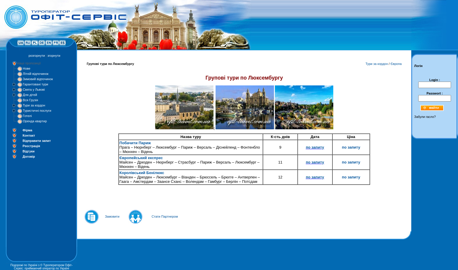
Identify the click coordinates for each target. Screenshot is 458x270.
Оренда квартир (35, 121)
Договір (28, 156)
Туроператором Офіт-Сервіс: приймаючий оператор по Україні (43, 267)
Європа (396, 64)
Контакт (28, 135)
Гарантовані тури (35, 84)
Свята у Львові (34, 89)
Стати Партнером (165, 216)
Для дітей (30, 95)
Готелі (27, 116)
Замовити (112, 216)
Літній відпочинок (35, 73)
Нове (26, 68)
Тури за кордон (34, 105)
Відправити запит (36, 140)
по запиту (315, 147)
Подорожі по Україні (23, 265)
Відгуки (28, 151)
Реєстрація (31, 146)
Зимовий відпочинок (38, 79)
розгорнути (37, 55)
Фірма (27, 130)
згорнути (54, 55)
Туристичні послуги (37, 110)
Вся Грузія (30, 100)
